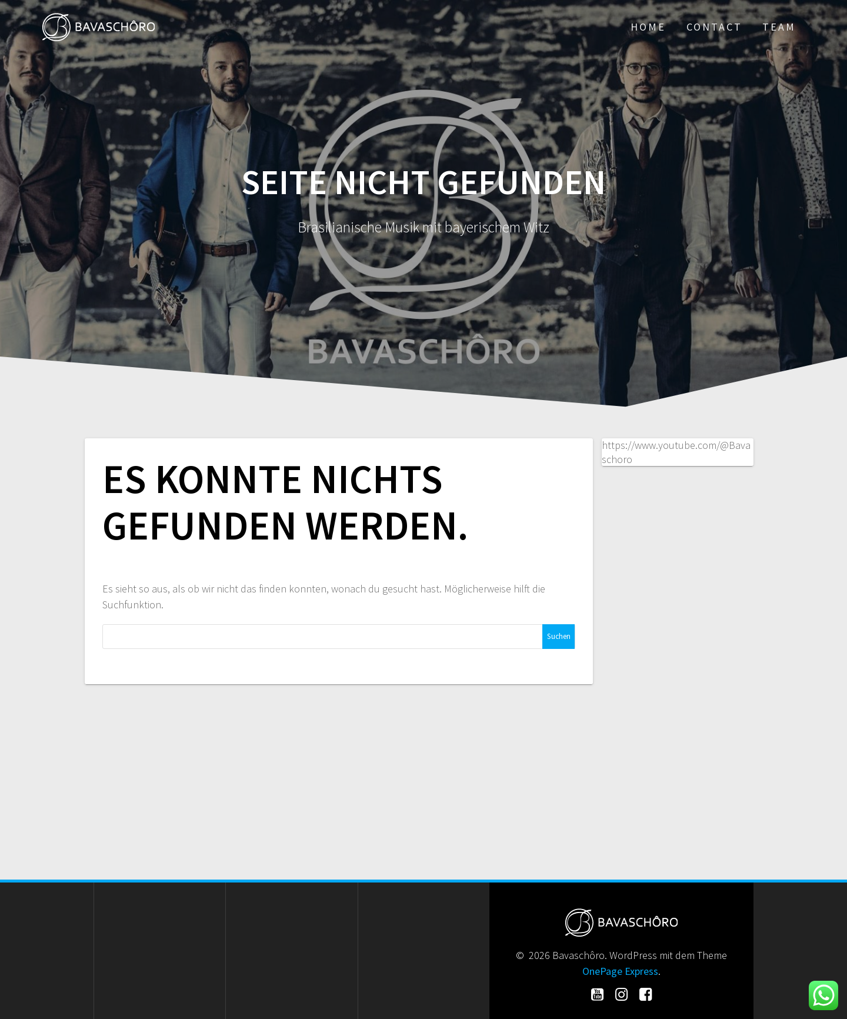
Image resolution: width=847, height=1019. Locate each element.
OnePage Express (620, 971)
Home (648, 27)
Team (779, 27)
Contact (714, 27)
